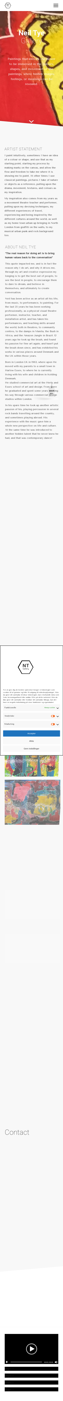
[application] (31, 1349)
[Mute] (56, 1362)
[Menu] (54, 5)
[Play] (7, 1362)
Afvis (31, 741)
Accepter (31, 733)
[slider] (26, 1362)
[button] (31, 1349)
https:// (9, 1368)
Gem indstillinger (31, 748)
